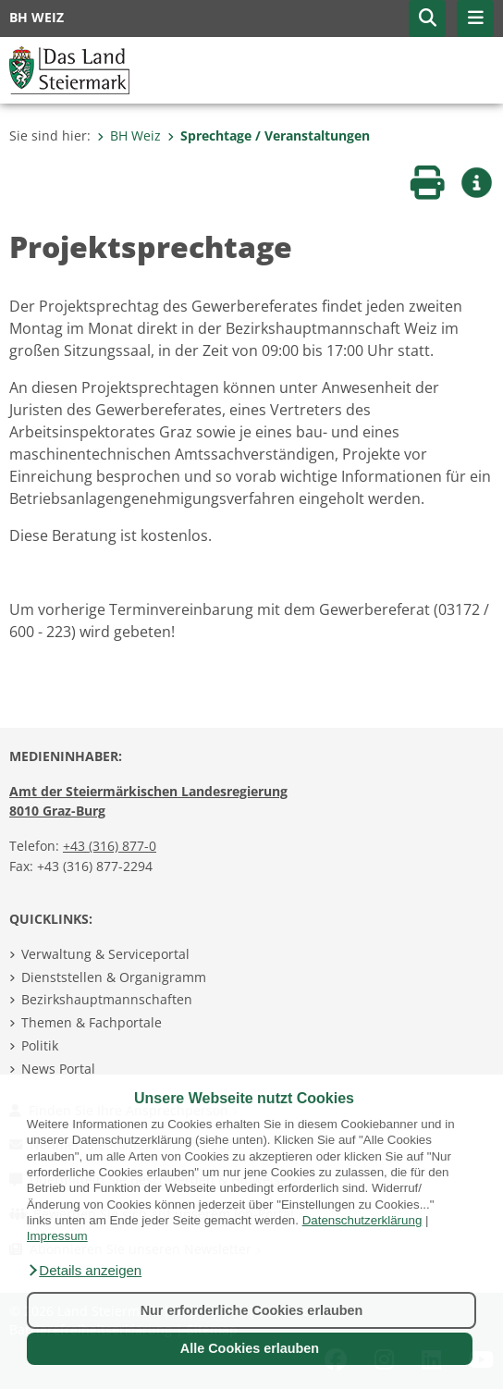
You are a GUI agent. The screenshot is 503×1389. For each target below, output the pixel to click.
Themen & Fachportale (91, 1022)
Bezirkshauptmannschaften (106, 999)
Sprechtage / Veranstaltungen (268, 135)
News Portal (58, 1068)
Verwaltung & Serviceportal (105, 954)
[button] (84, 1270)
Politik (39, 1045)
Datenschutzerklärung (362, 1220)
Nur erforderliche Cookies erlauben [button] (252, 1310)
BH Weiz (129, 135)
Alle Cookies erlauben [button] (249, 1348)
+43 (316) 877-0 (109, 845)
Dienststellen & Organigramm (113, 977)
